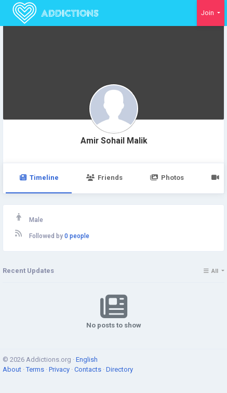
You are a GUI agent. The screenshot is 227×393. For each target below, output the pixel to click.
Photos (167, 177)
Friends (104, 177)
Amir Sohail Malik (114, 141)
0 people (76, 236)
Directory (119, 369)
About (13, 369)
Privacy (60, 369)
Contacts (88, 369)
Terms (36, 369)
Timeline (39, 177)
